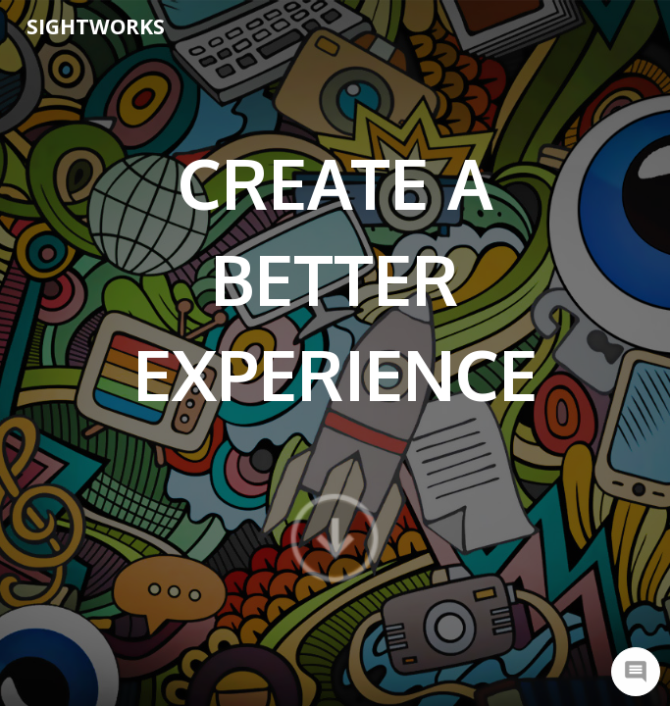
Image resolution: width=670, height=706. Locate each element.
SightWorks (95, 26)
